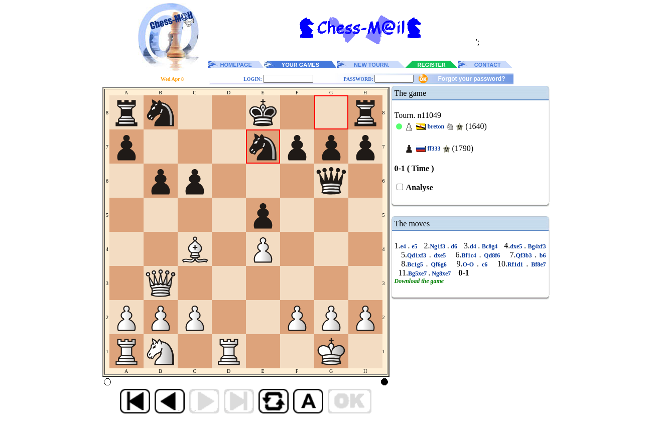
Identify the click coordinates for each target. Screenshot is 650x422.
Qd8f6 (492, 255)
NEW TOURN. (371, 65)
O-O (470, 264)
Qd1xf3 (418, 255)
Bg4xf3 (536, 246)
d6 (454, 246)
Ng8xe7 (441, 273)
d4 (474, 246)
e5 (414, 246)
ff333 (434, 148)
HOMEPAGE (236, 65)
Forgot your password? (471, 78)
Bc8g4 (489, 246)
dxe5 (517, 246)
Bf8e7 (537, 264)
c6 (484, 264)
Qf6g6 (439, 264)
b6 (541, 255)
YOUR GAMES (300, 65)
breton (436, 126)
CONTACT (487, 65)
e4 (404, 246)
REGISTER (432, 65)
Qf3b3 (525, 255)
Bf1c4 (470, 255)
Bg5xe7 (418, 273)
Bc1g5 (416, 264)
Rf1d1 (516, 264)
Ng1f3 (438, 246)
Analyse (419, 187)
